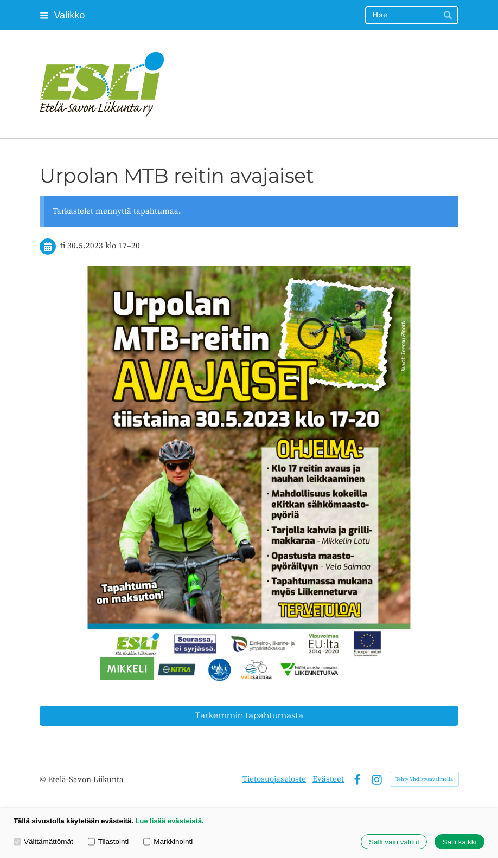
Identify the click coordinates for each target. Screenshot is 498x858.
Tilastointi (108, 841)
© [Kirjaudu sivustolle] (44, 780)
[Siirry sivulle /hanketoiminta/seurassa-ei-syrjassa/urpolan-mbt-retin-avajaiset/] (249, 475)
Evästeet (328, 779)
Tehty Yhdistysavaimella (424, 779)
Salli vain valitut (394, 842)
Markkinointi (168, 841)
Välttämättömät (43, 841)
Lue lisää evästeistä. (169, 821)
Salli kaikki (459, 842)
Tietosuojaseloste (274, 779)
